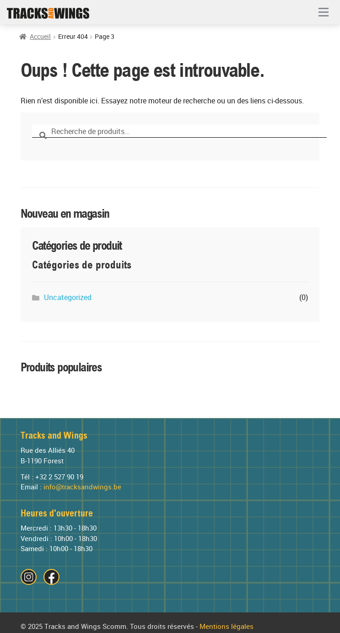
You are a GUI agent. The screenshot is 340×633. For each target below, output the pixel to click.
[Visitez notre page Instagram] (29, 577)
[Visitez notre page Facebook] (51, 577)
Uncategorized (68, 297)
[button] (323, 13)
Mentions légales (227, 626)
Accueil (40, 37)
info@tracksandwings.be (82, 487)
